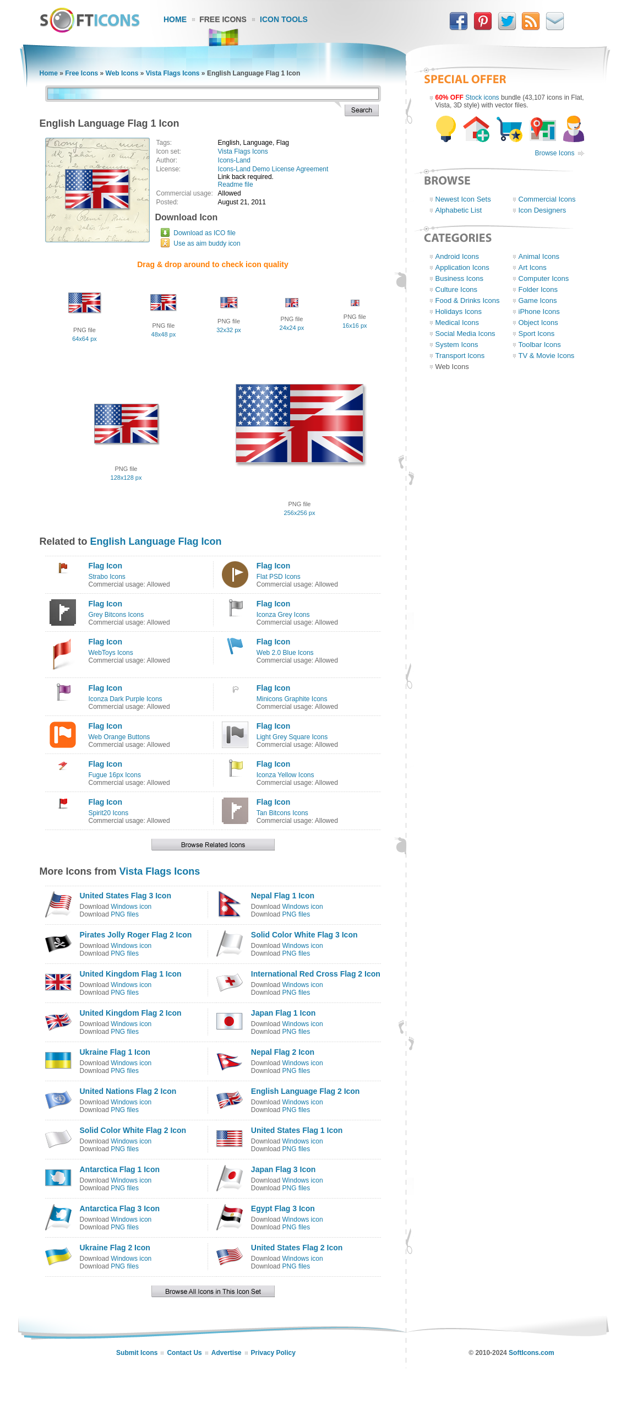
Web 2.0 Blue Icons (285, 653)
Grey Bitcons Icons (116, 615)
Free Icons (223, 19)
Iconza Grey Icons (283, 615)
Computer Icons (544, 278)
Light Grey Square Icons (292, 737)
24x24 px (292, 327)
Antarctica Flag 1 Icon (120, 1169)
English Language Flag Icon (156, 541)
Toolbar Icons (540, 344)
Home (175, 19)
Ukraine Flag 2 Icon (115, 1247)
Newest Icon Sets (463, 199)
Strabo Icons (107, 577)
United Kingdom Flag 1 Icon (131, 973)
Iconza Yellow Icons (285, 775)
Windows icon (131, 906)
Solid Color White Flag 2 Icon (133, 1130)
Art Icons (533, 267)
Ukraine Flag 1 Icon (115, 1052)
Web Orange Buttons (119, 737)
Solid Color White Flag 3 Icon (304, 934)
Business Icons (459, 278)
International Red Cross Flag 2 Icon (315, 973)
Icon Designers (542, 210)
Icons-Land (234, 160)
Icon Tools (284, 19)
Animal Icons (539, 256)
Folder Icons (538, 289)
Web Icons (122, 73)
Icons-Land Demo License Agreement (273, 169)
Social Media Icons (465, 333)
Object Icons (538, 322)
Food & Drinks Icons (467, 300)
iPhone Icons (539, 311)
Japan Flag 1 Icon (283, 1013)
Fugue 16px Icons (115, 775)
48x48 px (163, 334)
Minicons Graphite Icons (292, 699)
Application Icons (462, 267)
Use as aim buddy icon (206, 243)
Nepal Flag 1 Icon (282, 895)
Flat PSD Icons (279, 577)
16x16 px (354, 325)
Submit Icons (136, 1353)
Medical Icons (457, 322)
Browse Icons (554, 153)
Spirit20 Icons (109, 813)
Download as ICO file (204, 233)
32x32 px (228, 330)
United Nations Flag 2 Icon (128, 1091)
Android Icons (457, 256)
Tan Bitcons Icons (282, 813)
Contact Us (184, 1353)
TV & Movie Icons (547, 355)
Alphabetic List (458, 210)
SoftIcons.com (531, 1353)
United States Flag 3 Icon (125, 895)
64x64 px (84, 338)
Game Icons (538, 300)
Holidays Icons (458, 311)
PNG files (125, 914)
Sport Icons (537, 333)
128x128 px (126, 477)
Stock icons (482, 97)
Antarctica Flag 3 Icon (120, 1208)
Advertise (226, 1353)
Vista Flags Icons (173, 73)
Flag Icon (105, 565)
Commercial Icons (547, 199)
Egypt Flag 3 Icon (283, 1208)
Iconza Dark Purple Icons (125, 699)
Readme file (235, 184)
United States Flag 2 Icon (296, 1247)
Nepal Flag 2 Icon (282, 1052)
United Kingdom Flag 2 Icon (131, 1013)
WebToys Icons (111, 653)
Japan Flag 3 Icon (283, 1169)
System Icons (456, 344)
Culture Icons (456, 289)
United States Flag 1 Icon (296, 1130)
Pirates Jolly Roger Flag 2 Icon (136, 934)
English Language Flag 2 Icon (305, 1091)
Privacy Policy (273, 1353)
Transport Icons (460, 355)
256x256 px (299, 512)
